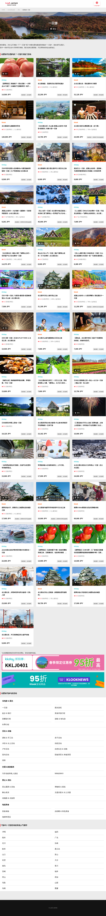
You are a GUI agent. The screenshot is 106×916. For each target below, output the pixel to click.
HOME (3, 9)
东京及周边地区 (11, 9)
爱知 (19, 9)
